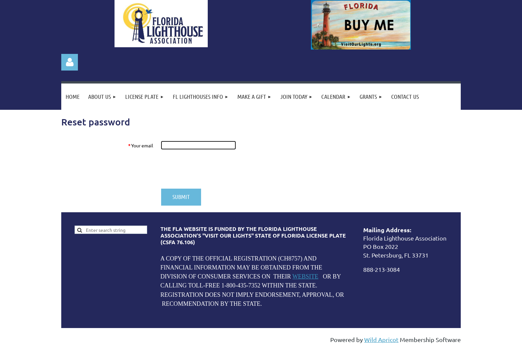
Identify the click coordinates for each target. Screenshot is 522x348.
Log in (69, 62)
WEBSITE (305, 276)
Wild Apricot (381, 339)
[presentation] (211, 169)
